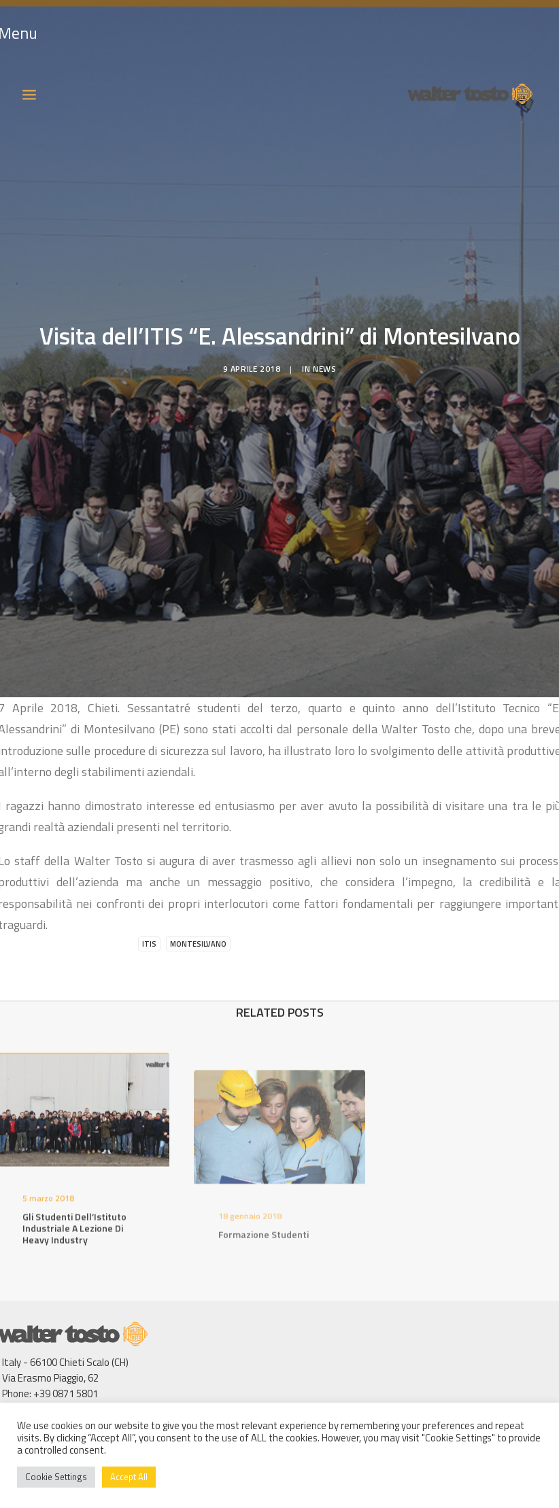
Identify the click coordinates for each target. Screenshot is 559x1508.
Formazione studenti (263, 1246)
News (324, 354)
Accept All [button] (129, 1477)
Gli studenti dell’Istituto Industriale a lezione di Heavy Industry (74, 1219)
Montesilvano (198, 914)
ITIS (149, 914)
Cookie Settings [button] (56, 1477)
